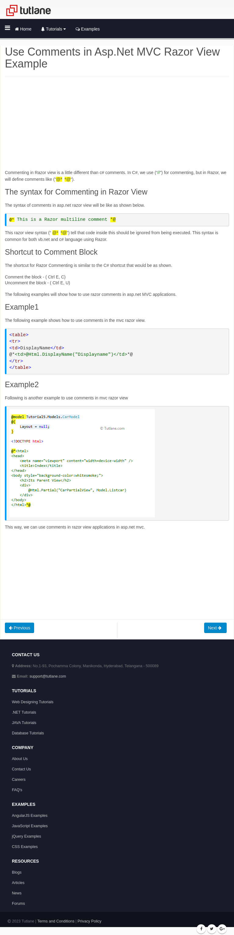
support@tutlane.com (48, 676)
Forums (18, 903)
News (17, 893)
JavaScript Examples (30, 826)
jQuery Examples (26, 836)
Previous (19, 627)
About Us (20, 759)
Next (215, 627)
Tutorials (53, 29)
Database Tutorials (28, 733)
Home (23, 29)
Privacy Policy (89, 921)
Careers (19, 779)
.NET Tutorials (24, 712)
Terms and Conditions (55, 921)
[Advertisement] (117, 126)
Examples (88, 29)
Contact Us (21, 769)
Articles (18, 883)
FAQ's (17, 790)
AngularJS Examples (30, 815)
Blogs (17, 872)
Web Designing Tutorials (32, 702)
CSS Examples (25, 847)
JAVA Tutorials (24, 723)
